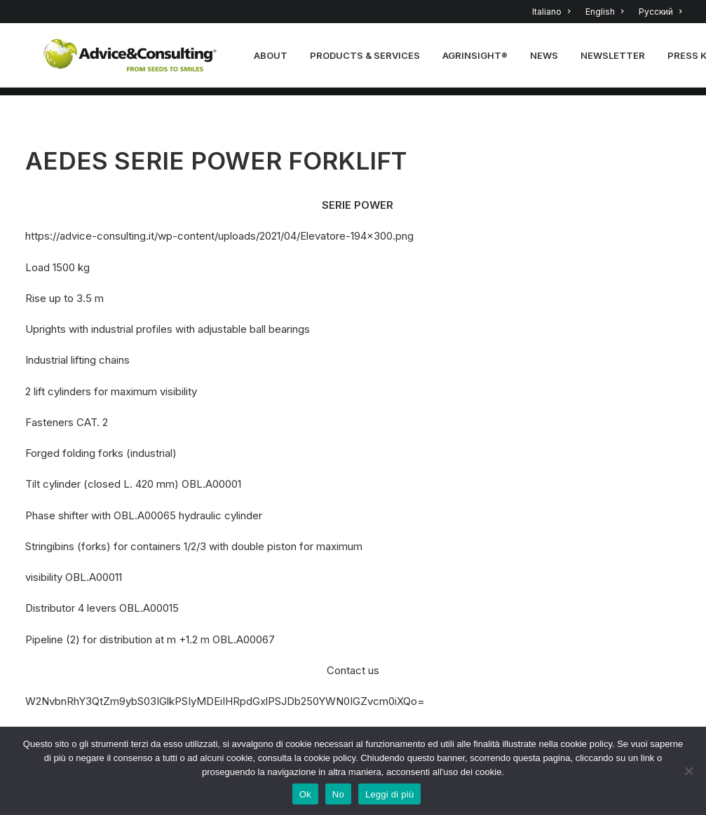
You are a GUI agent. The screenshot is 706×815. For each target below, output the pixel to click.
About (275, 59)
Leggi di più (389, 794)
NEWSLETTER (617, 59)
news (548, 59)
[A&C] (132, 59)
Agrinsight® (479, 59)
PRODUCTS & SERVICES (369, 59)
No (338, 794)
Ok (305, 794)
